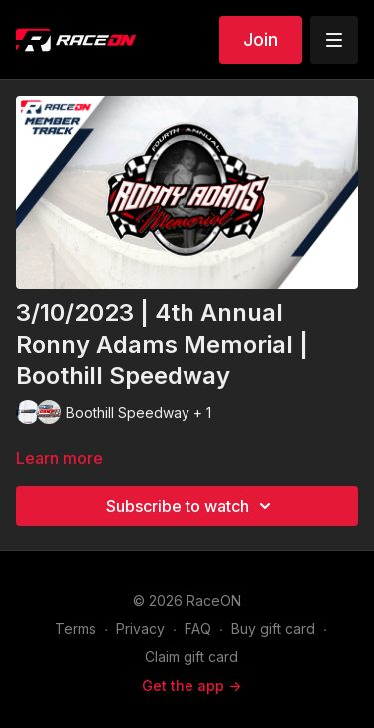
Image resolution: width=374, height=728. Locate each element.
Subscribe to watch (191, 506)
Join (260, 39)
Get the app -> (191, 685)
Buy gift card (273, 628)
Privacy (140, 628)
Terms (75, 628)
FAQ (198, 628)
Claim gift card (191, 656)
